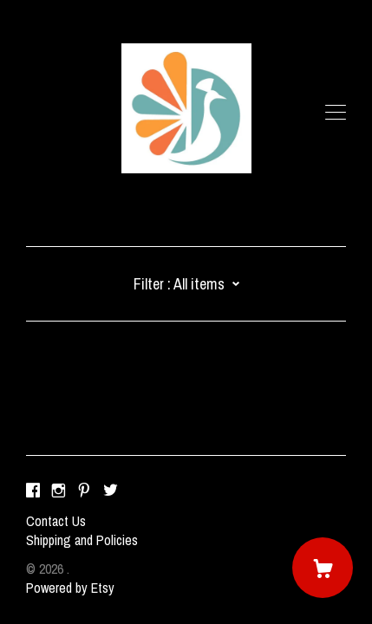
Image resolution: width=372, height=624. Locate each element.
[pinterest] (84, 491)
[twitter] (110, 491)
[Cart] (322, 567)
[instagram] (58, 491)
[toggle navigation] (335, 112)
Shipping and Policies (82, 539)
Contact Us (56, 520)
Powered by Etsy (70, 587)
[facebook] (33, 491)
